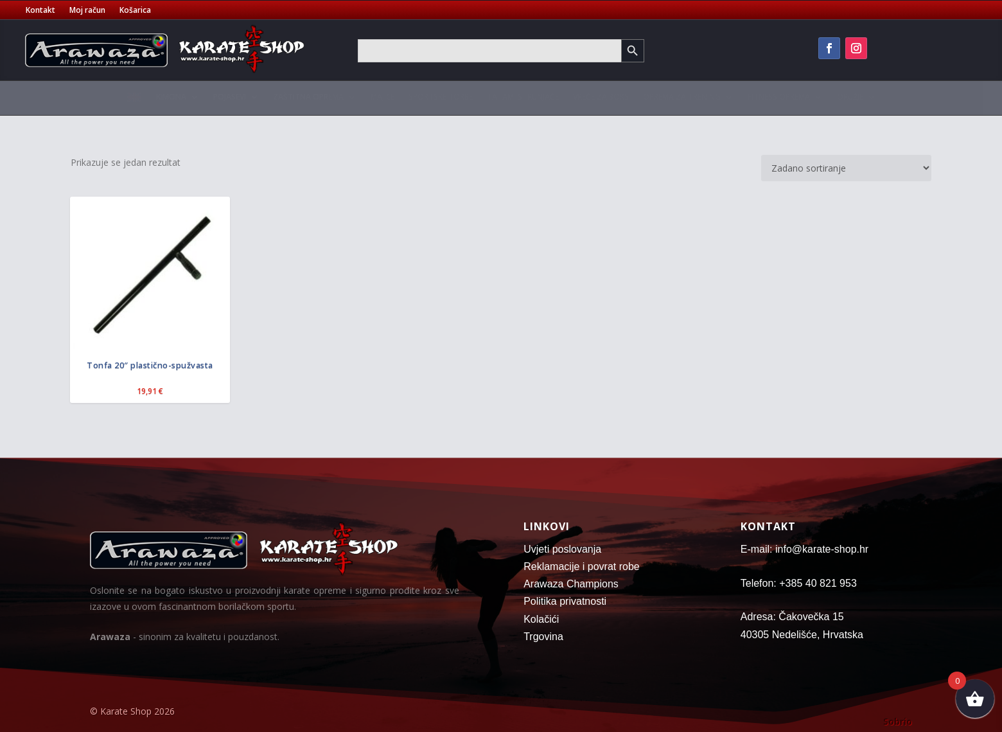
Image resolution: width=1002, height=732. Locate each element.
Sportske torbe (441, 96)
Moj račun (87, 10)
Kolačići (541, 619)
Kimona (171, 96)
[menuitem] (134, 100)
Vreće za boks (601, 96)
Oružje (850, 96)
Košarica (135, 10)
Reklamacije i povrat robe (581, 566)
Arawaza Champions (571, 583)
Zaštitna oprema (308, 96)
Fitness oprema (779, 96)
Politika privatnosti (564, 601)
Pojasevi (229, 96)
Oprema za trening (682, 96)
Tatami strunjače (523, 96)
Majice (382, 96)
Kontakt (40, 10)
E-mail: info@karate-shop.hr (804, 549)
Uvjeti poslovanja (562, 549)
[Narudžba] (846, 168)
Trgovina (543, 636)
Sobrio (897, 721)
